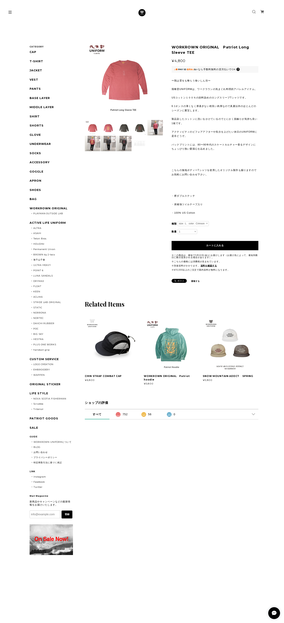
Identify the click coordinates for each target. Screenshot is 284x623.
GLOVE (35, 135)
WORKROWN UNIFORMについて (53, 443)
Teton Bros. (40, 239)
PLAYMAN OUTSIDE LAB (48, 214)
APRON (35, 181)
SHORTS (37, 126)
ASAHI (37, 234)
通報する (195, 281)
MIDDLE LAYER (42, 107)
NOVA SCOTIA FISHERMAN (49, 399)
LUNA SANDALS (43, 276)
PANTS (35, 89)
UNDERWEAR (40, 144)
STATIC (37, 308)
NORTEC (38, 319)
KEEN (36, 292)
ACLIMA (38, 298)
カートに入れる (215, 245)
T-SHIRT (36, 61)
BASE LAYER (40, 98)
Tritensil (38, 410)
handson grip (41, 351)
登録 (67, 515)
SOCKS (35, 154)
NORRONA (39, 313)
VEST (34, 80)
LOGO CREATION (43, 365)
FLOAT (37, 287)
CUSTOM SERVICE (44, 360)
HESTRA (38, 340)
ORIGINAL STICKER (45, 385)
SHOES (35, 191)
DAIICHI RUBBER (43, 324)
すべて (97, 414)
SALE (34, 429)
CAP (33, 52)
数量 (174, 231)
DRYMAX (38, 282)
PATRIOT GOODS (44, 420)
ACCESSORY (40, 163)
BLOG (37, 448)
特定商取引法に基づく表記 (48, 464)
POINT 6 (38, 271)
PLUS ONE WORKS (44, 345)
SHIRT (35, 117)
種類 (174, 223)
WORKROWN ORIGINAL (48, 209)
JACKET (36, 70)
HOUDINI (38, 245)
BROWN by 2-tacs (44, 255)
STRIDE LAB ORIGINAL (47, 303)
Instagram (40, 478)
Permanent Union (44, 250)
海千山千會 (39, 261)
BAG (33, 200)
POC (35, 329)
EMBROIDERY (41, 370)
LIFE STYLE (39, 394)
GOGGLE (36, 172)
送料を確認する (209, 265)
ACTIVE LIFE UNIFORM (48, 224)
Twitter (38, 488)
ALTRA (37, 229)
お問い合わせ (41, 453)
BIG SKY (38, 335)
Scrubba (38, 405)
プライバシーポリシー (45, 458)
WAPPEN (39, 376)
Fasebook (39, 483)
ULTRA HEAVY (42, 266)
